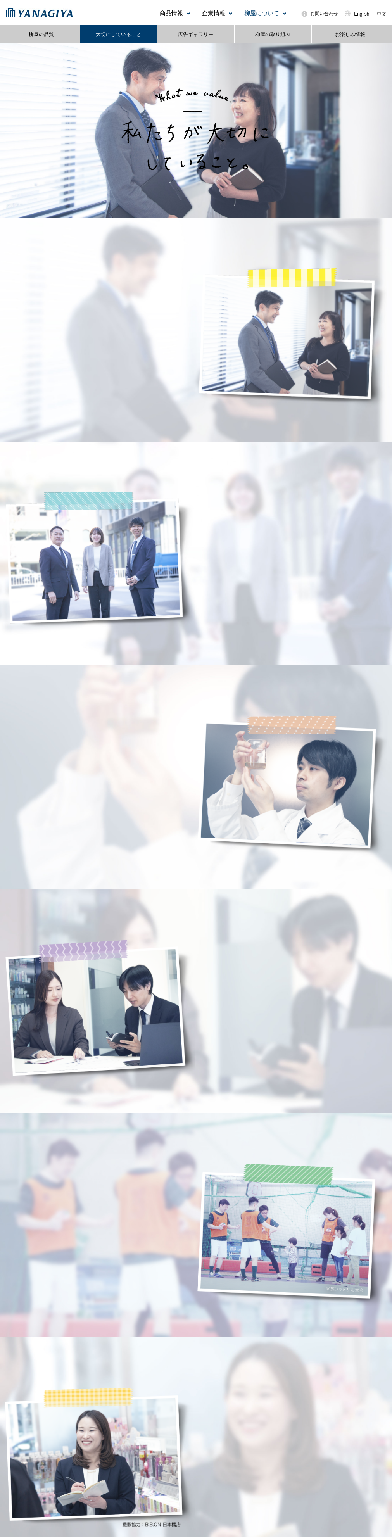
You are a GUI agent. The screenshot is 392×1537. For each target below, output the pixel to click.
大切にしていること (118, 34)
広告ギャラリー (195, 34)
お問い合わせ (324, 13)
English (361, 14)
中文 (381, 14)
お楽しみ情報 (350, 34)
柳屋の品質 (41, 34)
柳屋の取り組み (272, 34)
